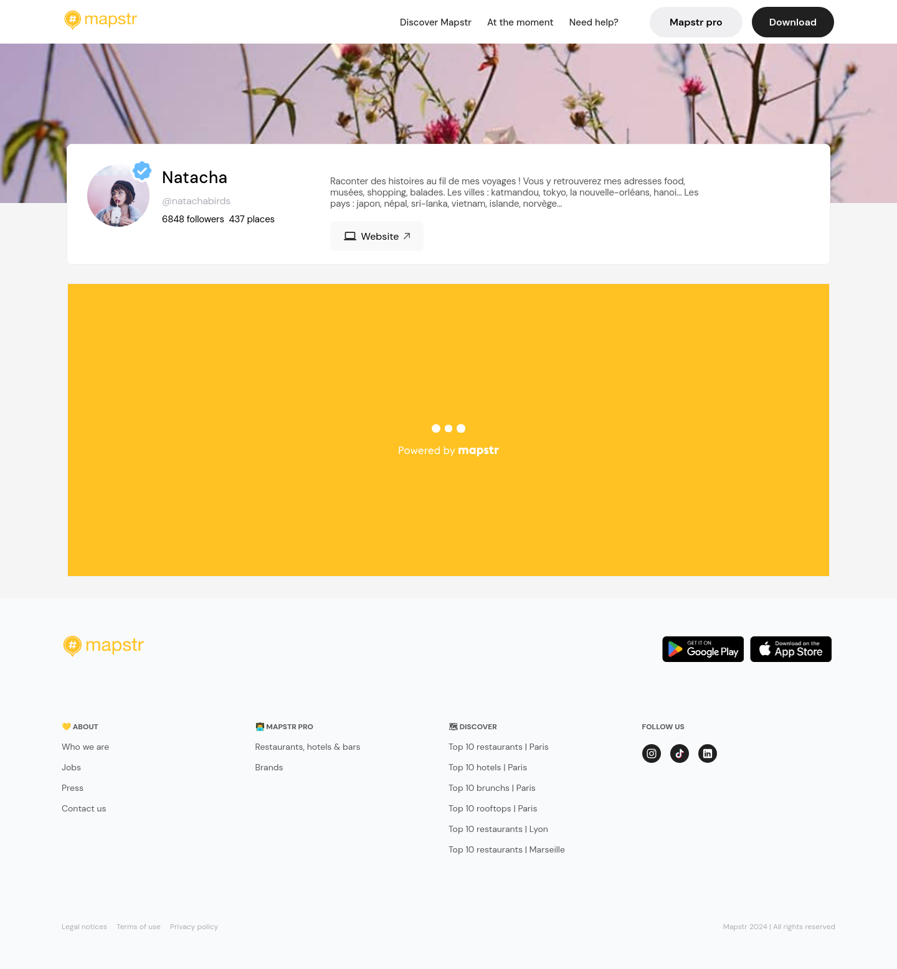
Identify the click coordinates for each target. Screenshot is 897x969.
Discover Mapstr (436, 22)
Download (793, 22)
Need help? (594, 22)
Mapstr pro (696, 22)
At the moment (520, 22)
